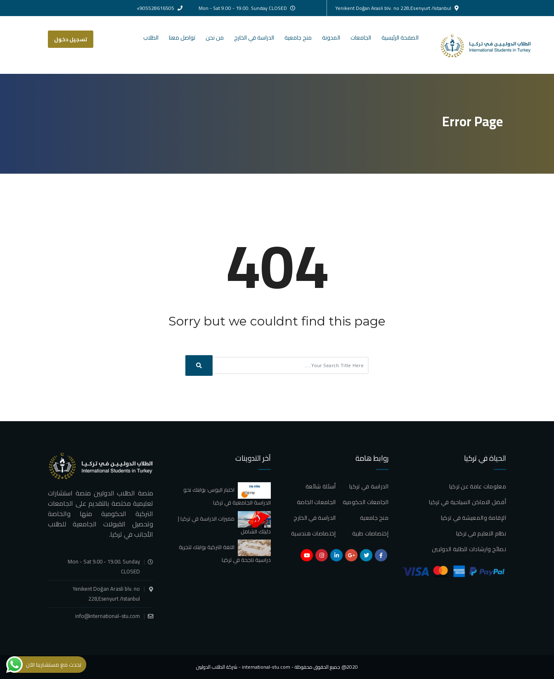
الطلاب (151, 37)
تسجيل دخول (70, 39)
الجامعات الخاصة (316, 502)
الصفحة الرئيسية (400, 37)
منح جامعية (298, 37)
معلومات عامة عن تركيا (477, 486)
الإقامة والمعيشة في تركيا (473, 517)
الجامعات (360, 37)
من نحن (215, 37)
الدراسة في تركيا (368, 486)
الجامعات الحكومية (365, 502)
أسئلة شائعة (320, 486)
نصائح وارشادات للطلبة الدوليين (469, 549)
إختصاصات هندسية (313, 533)
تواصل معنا (182, 37)
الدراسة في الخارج (254, 37)
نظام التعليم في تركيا (481, 533)
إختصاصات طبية (370, 533)
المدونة (331, 37)
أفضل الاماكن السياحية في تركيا (467, 502)
